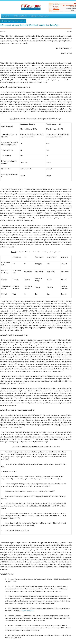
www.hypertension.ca (27, 611)
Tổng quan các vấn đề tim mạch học (13, 21)
